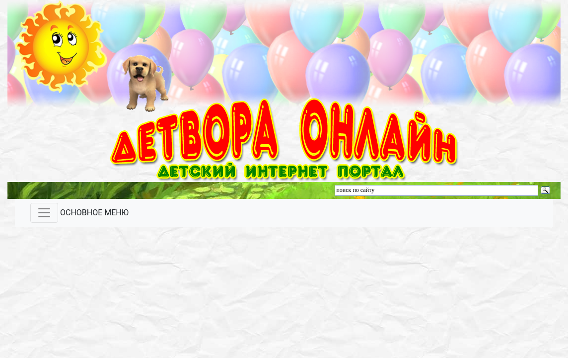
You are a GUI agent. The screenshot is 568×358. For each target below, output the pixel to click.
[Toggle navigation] (44, 213)
